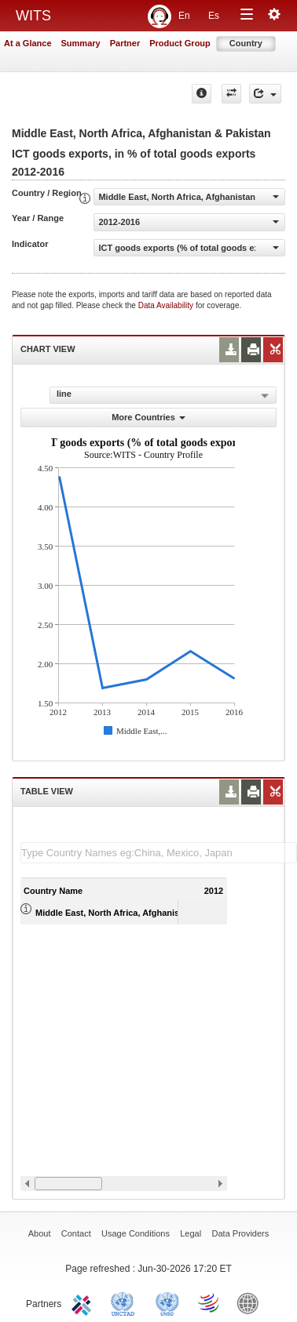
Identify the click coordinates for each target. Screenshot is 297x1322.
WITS (33, 16)
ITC (84, 1302)
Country (245, 43)
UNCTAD (125, 1302)
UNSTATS (167, 1302)
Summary (81, 43)
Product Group (180, 43)
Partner (125, 43)
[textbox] (158, 852)
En (184, 15)
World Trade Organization (210, 1302)
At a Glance (28, 43)
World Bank (251, 1302)
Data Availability (167, 305)
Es (213, 15)
